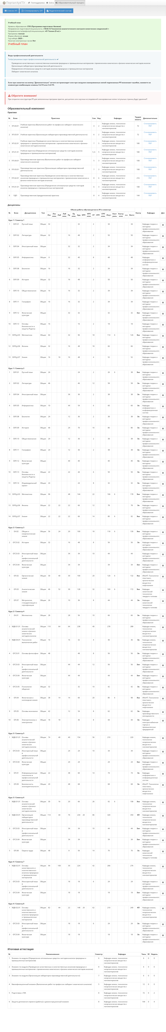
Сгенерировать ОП (32, 10)
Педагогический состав (59, 10)
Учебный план (18, 44)
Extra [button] (50, 2)
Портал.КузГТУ (14, 2)
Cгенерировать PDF (150, 124)
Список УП (11, 10)
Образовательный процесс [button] (69, 2)
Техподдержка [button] (36, 2)
